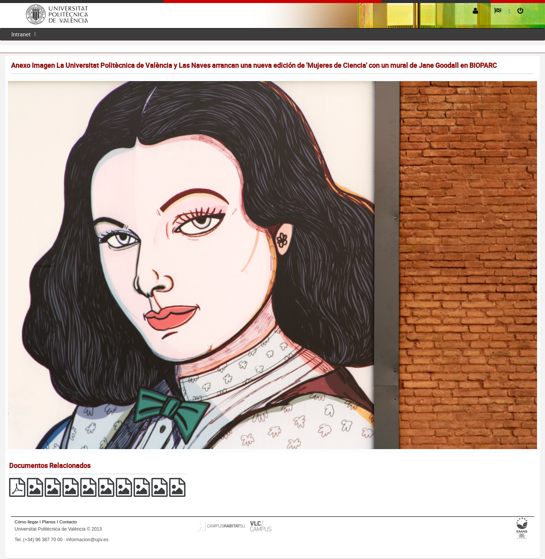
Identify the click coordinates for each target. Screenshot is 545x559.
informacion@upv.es (87, 539)
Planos (49, 521)
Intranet (21, 34)
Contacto (68, 521)
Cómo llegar (27, 521)
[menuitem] (21, 34)
